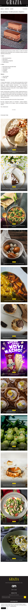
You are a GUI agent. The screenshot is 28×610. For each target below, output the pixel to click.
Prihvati (3, 608)
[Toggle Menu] (0, 5)
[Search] (27, 5)
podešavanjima (13, 606)
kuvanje (14, 109)
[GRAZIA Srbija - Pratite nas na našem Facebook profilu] (12, 589)
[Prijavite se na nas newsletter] (25, 597)
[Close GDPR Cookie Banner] (7, 608)
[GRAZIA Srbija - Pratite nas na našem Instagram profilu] (15, 589)
